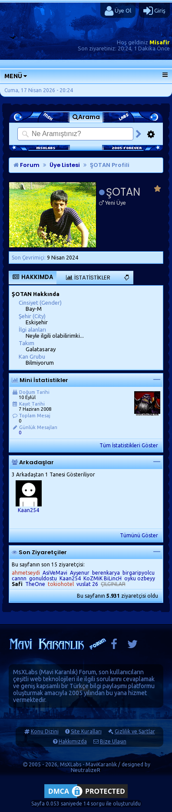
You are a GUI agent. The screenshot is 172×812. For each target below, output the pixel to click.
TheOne (35, 584)
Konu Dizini (45, 731)
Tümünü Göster (139, 535)
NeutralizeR (85, 770)
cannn (19, 578)
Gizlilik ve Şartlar (135, 731)
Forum (26, 165)
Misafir (159, 42)
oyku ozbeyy (139, 578)
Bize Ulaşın (113, 741)
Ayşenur (79, 573)
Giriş (154, 11)
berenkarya (106, 573)
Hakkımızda (73, 741)
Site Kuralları (86, 731)
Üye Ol (118, 11)
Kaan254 (28, 510)
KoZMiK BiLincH (102, 578)
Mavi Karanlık (58, 672)
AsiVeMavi (55, 573)
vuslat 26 (87, 584)
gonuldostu (43, 578)
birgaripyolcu (138, 573)
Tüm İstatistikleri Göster (128, 445)
